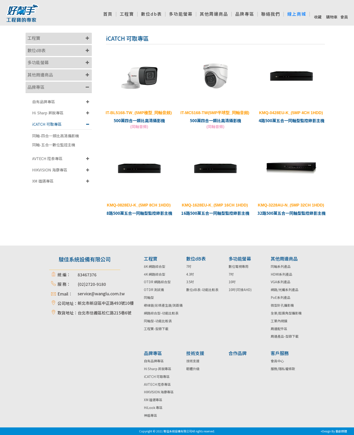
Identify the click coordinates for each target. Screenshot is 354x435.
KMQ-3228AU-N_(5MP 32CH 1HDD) (291, 205)
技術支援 (192, 361)
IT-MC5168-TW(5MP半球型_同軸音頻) (215, 113)
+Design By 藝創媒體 (334, 431)
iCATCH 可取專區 (47, 124)
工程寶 (33, 38)
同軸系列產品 (281, 266)
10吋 (232, 281)
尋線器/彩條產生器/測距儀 (163, 305)
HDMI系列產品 (281, 274)
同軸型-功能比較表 (158, 320)
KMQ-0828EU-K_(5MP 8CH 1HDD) (139, 205)
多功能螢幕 (38, 62)
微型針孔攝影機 (282, 305)
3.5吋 (190, 281)
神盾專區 (150, 415)
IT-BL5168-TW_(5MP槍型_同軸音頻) (139, 113)
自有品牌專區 (43, 101)
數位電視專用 (238, 266)
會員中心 (277, 361)
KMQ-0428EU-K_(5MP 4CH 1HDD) (291, 113)
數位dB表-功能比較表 (202, 289)
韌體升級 (192, 368)
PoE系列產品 (280, 297)
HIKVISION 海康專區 (49, 170)
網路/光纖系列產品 (284, 289)
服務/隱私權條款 (283, 368)
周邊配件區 (279, 328)
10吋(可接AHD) (240, 289)
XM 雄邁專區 (42, 181)
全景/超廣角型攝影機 (286, 313)
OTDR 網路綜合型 (157, 281)
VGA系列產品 (280, 281)
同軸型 (149, 297)
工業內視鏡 (279, 320)
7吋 (188, 266)
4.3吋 (190, 274)
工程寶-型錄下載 (156, 328)
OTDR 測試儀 (154, 289)
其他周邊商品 (40, 75)
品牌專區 (35, 87)
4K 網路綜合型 (154, 274)
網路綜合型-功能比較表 (161, 313)
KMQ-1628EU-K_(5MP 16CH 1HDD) (215, 205)
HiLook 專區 (153, 407)
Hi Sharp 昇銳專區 (47, 113)
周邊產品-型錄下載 (285, 336)
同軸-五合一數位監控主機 (53, 145)
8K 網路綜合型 (154, 266)
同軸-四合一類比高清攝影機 (55, 136)
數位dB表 (36, 50)
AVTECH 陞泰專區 (47, 158)
